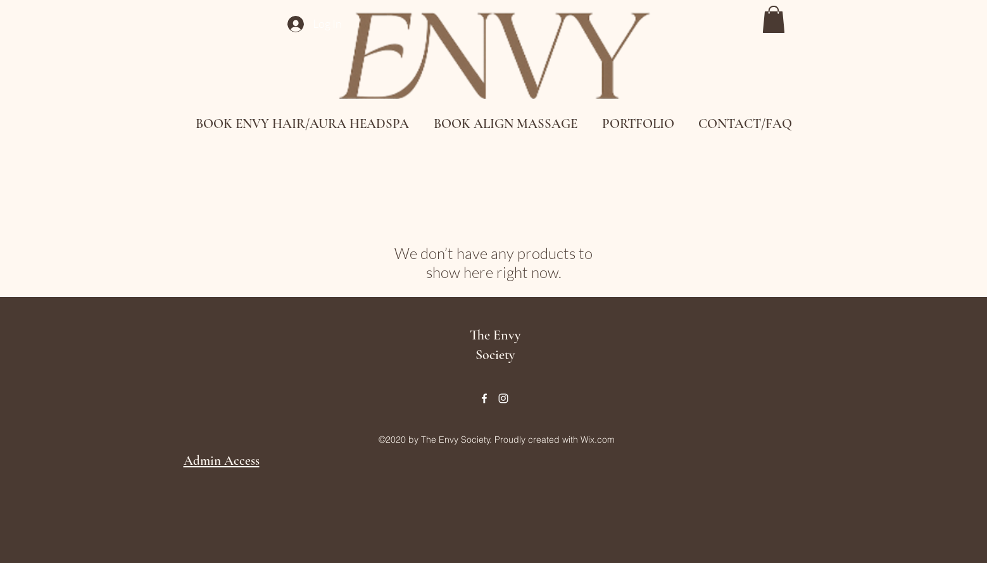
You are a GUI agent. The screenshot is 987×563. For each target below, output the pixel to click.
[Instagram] (503, 398)
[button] (773, 19)
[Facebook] (484, 398)
